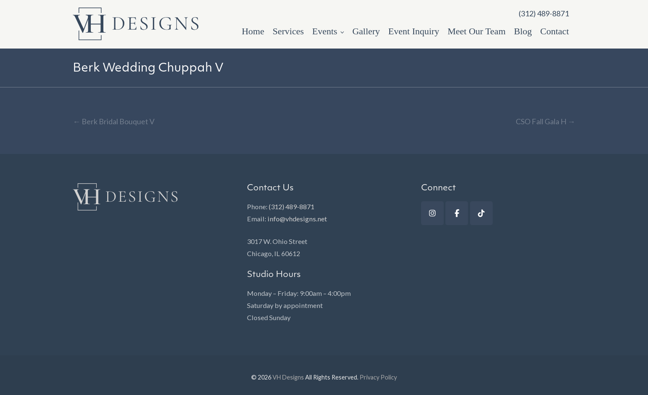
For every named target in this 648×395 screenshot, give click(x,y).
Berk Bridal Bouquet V (113, 121)
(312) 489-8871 (291, 206)
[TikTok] (481, 213)
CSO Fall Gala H (545, 121)
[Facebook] (456, 213)
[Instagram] (432, 213)
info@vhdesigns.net (297, 219)
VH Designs (288, 377)
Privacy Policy (378, 377)
